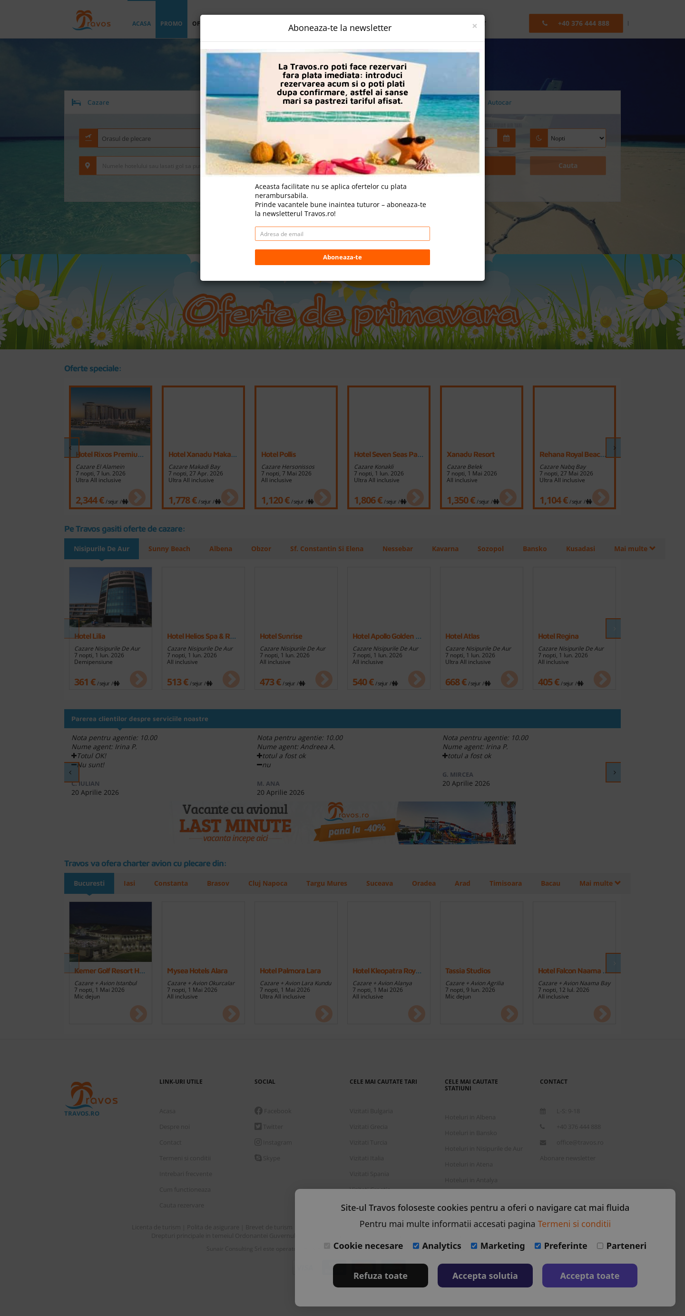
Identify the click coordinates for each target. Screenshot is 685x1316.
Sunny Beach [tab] (171, 548)
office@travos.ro (572, 1142)
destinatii (288, 24)
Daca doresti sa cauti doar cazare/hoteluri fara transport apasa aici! (342, 188)
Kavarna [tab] (453, 548)
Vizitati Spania (369, 1173)
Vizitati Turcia (368, 1142)
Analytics (437, 1245)
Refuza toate (380, 1275)
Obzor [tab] (265, 548)
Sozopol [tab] (501, 548)
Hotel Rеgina (558, 636)
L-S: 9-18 (560, 1111)
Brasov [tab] (222, 883)
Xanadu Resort (471, 454)
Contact (170, 1142)
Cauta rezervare (181, 1205)
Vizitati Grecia (369, 1126)
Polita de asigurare (214, 1227)
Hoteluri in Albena (470, 1117)
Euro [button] (363, 24)
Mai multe (555, 548)
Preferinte (561, 1245)
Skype (267, 1158)
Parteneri (621, 1245)
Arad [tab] (474, 883)
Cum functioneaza (185, 1189)
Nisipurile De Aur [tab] (101, 548)
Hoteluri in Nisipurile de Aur (484, 1148)
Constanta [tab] (174, 883)
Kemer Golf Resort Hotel (112, 970)
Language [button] (404, 24)
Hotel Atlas (462, 636)
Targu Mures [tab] (333, 883)
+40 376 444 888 (570, 1126)
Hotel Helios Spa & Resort (206, 636)
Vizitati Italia (367, 1158)
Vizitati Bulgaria (371, 1111)
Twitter (268, 1126)
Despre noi (174, 1126)
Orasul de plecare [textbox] (126, 138)
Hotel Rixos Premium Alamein (124, 454)
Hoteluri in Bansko (471, 1132)
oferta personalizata (227, 24)
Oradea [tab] (434, 883)
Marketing (498, 1245)
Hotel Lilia (89, 636)
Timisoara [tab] (518, 883)
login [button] (328, 24)
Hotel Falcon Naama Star (577, 970)
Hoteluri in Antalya (471, 1180)
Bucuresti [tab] (89, 883)
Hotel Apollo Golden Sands (393, 636)
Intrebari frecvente (185, 1173)
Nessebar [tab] (405, 548)
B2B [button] (440, 24)
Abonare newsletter (568, 1158)
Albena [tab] (223, 548)
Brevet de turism (269, 1227)
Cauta (567, 165)
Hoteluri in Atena (469, 1164)
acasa (141, 24)
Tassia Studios (467, 970)
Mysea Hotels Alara (197, 970)
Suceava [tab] (388, 883)
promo (171, 24)
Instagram (273, 1142)
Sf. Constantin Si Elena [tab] (332, 548)
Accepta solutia (485, 1275)
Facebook (273, 1111)
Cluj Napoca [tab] (273, 883)
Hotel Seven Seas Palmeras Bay (403, 454)
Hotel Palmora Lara (290, 970)
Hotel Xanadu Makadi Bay (209, 454)
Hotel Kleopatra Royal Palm (395, 970)
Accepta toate (590, 1275)
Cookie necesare (363, 1245)
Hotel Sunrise (281, 636)
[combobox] (171, 138)
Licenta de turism (157, 1227)
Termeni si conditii (185, 1158)
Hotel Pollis (278, 454)
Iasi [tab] (131, 883)
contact (472, 24)
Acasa (167, 1111)
